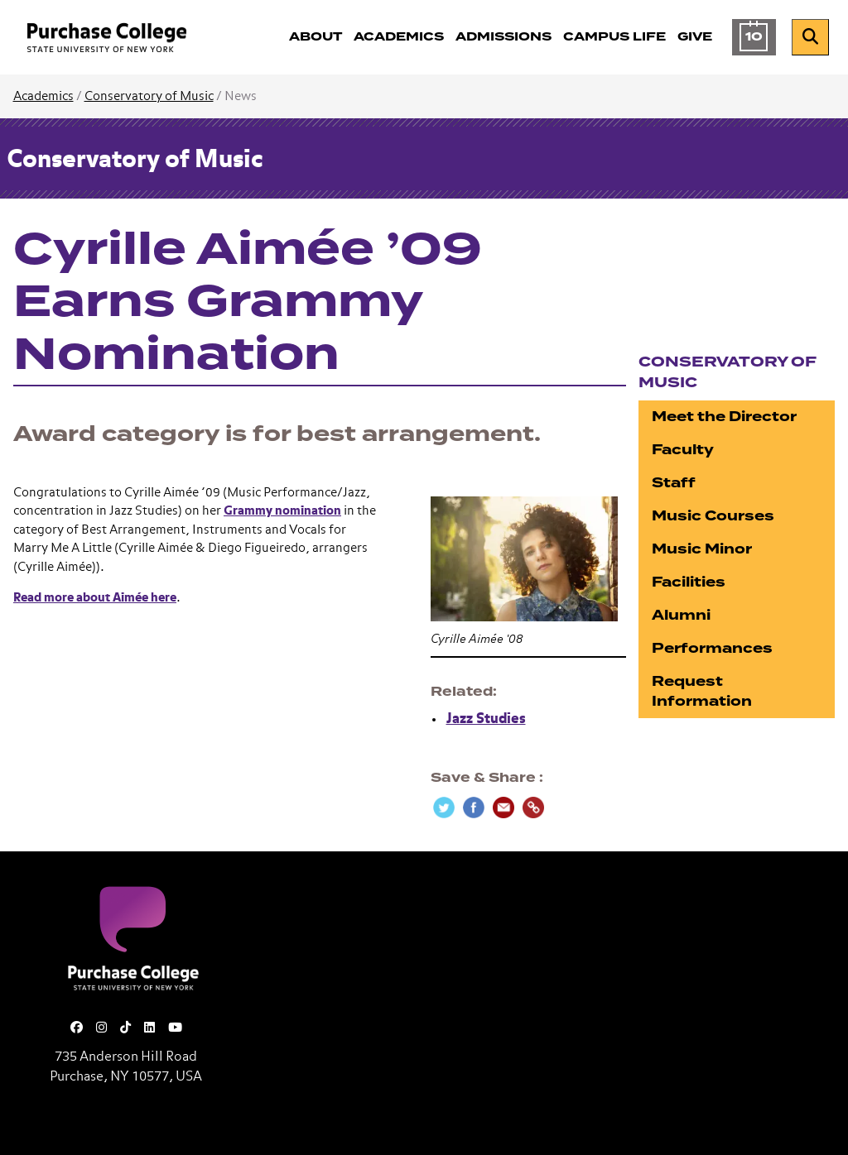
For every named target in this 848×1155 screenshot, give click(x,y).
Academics (43, 96)
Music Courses (713, 516)
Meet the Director (724, 416)
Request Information (702, 691)
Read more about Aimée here (94, 598)
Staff (674, 482)
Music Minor (702, 549)
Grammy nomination (282, 511)
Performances (712, 648)
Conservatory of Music (149, 96)
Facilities (688, 582)
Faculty (683, 449)
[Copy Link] (533, 807)
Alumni (681, 615)
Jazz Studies (486, 719)
